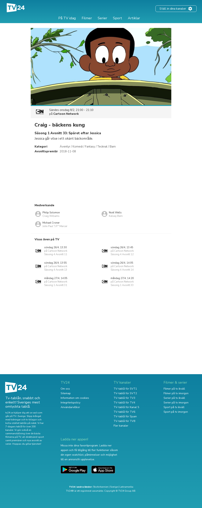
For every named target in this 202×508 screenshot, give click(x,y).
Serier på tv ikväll (174, 398)
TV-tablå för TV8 (124, 421)
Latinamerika (126, 486)
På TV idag (67, 18)
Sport (117, 18)
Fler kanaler (121, 426)
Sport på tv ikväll (174, 407)
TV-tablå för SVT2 (125, 393)
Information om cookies (75, 398)
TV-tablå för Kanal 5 (126, 407)
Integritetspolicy (70, 402)
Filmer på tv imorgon (176, 393)
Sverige (114, 486)
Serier (102, 18)
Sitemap (66, 393)
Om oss (65, 389)
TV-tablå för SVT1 (125, 389)
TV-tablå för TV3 (124, 398)
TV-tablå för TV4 (124, 402)
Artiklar (134, 18)
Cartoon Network (66, 114)
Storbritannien (100, 486)
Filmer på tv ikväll (174, 389)
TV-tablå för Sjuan (125, 416)
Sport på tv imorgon (176, 412)
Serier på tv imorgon (176, 402)
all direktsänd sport (33, 436)
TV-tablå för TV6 (124, 412)
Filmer (87, 18)
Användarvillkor (70, 407)
